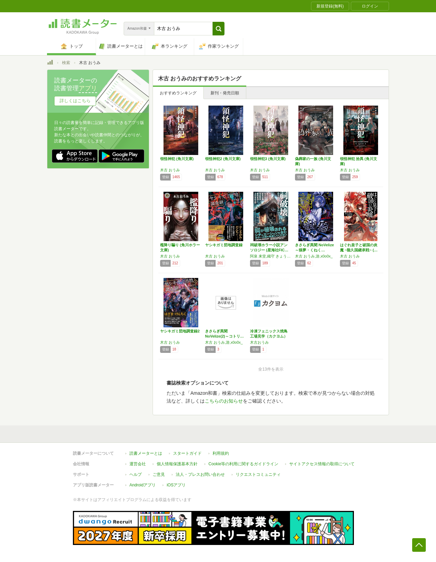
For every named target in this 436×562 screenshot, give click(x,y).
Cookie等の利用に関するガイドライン (243, 464)
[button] (218, 28)
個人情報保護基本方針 (177, 464)
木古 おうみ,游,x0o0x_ (314, 256)
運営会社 (137, 464)
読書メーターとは (145, 453)
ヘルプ (135, 474)
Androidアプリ (142, 485)
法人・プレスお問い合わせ (200, 474)
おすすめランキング (178, 93)
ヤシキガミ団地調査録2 (180, 331)
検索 (66, 62)
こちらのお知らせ (224, 401)
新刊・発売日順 (225, 93)
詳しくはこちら (75, 100)
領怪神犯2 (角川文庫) (223, 159)
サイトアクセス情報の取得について (322, 464)
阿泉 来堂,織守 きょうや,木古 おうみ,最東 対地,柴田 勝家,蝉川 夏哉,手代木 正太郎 (271, 256)
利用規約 (221, 453)
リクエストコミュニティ (258, 474)
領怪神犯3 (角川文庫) (268, 159)
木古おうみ (259, 342)
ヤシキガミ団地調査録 (224, 245)
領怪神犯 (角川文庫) (176, 159)
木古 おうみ (170, 170)
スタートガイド (187, 453)
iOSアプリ (176, 485)
